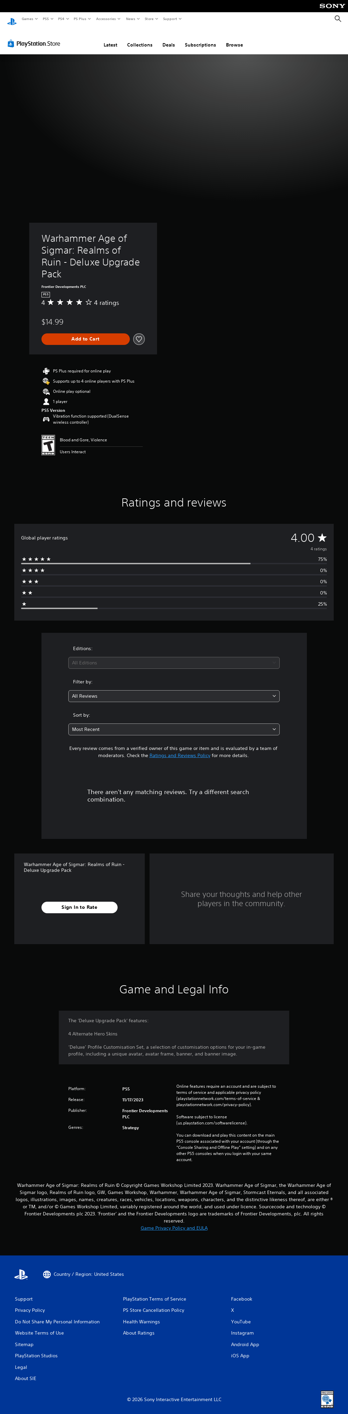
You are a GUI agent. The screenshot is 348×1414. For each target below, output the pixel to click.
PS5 (45, 18)
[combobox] (174, 656)
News (130, 18)
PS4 (61, 18)
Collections (140, 38)
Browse (234, 38)
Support (170, 18)
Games (27, 18)
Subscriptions (200, 38)
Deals (168, 38)
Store (149, 18)
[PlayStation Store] (35, 37)
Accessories (106, 18)
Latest (110, 38)
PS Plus (80, 18)
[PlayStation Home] (12, 19)
